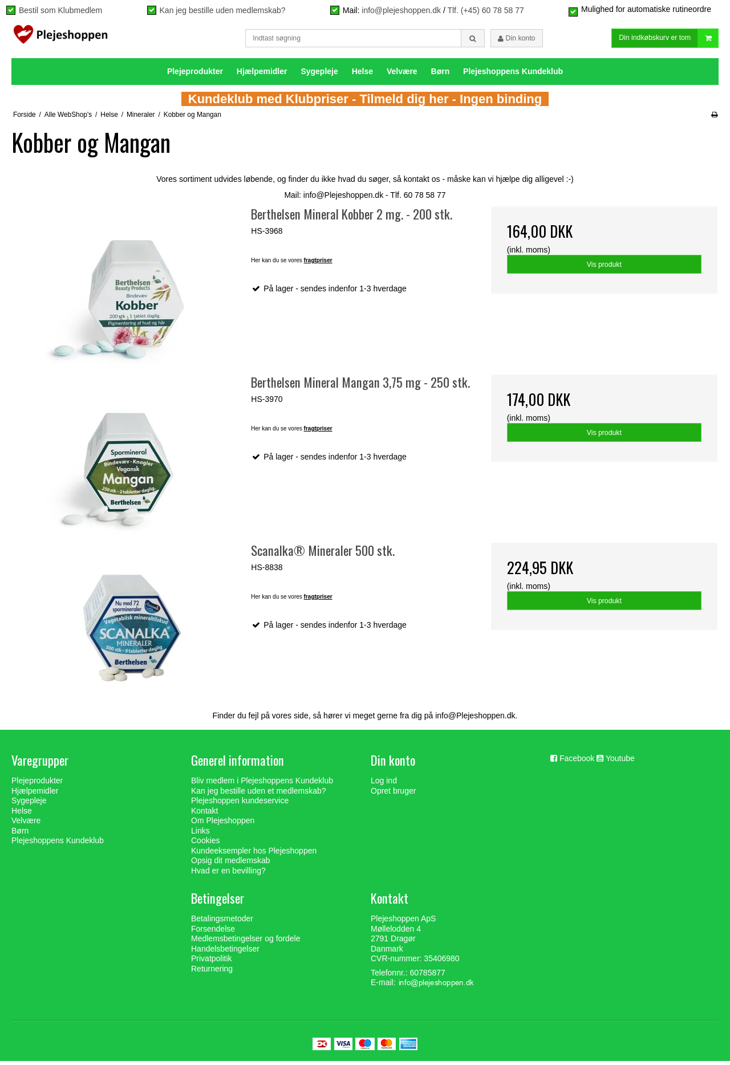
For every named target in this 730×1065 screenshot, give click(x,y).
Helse (362, 74)
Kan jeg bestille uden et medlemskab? (258, 794)
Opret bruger (393, 794)
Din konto (516, 40)
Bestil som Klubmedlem (60, 10)
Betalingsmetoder (222, 922)
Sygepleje (319, 74)
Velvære (402, 74)
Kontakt (204, 814)
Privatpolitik (211, 962)
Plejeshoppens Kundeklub (513, 74)
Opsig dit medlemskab (230, 863)
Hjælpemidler (262, 74)
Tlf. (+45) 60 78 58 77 (485, 10)
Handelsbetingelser (225, 952)
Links (200, 834)
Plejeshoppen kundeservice (240, 803)
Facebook (576, 761)
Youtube (620, 761)
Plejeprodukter (195, 74)
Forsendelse (213, 932)
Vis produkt (604, 268)
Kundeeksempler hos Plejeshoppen (254, 854)
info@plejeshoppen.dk (401, 10)
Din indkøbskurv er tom (668, 40)
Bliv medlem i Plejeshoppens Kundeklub (262, 783)
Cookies (205, 843)
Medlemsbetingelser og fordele (245, 942)
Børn (440, 74)
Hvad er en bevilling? (228, 874)
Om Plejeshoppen (222, 823)
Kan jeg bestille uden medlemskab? (223, 10)
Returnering (212, 972)
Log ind (384, 783)
